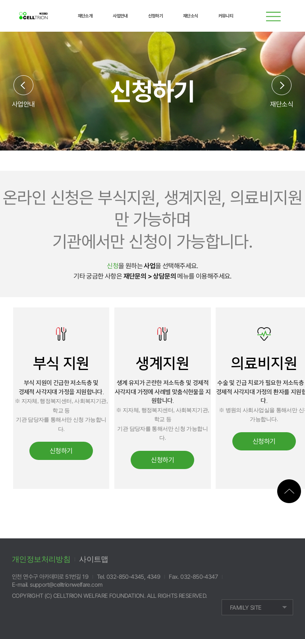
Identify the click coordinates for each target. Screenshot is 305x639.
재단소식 (281, 104)
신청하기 (61, 451)
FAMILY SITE (245, 607)
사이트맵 (93, 559)
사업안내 (23, 104)
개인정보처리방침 (41, 559)
